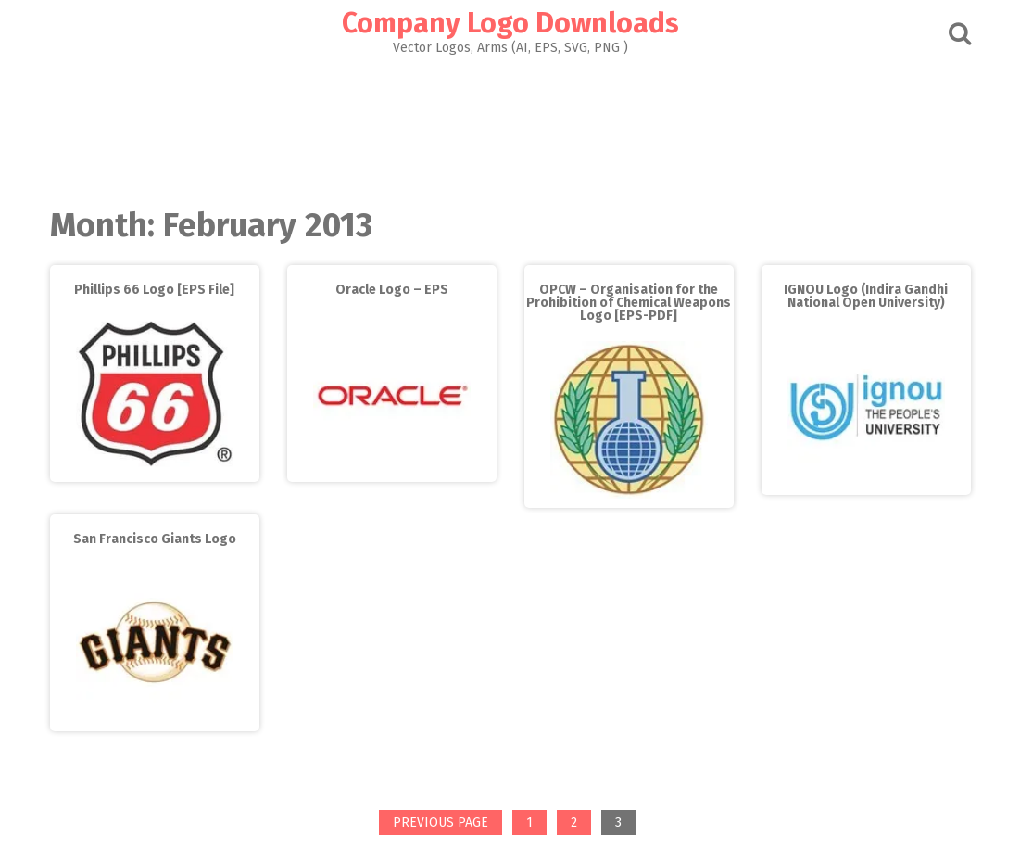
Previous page (440, 822)
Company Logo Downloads (510, 23)
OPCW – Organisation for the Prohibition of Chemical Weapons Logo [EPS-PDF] (628, 302)
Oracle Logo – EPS (391, 290)
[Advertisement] (510, 126)
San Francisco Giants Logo (154, 539)
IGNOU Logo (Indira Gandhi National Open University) (866, 296)
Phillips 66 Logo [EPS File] (154, 290)
